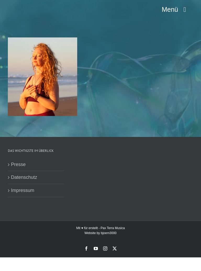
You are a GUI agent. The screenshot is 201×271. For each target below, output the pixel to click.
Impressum (22, 190)
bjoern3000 (108, 233)
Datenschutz (24, 177)
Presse (18, 164)
